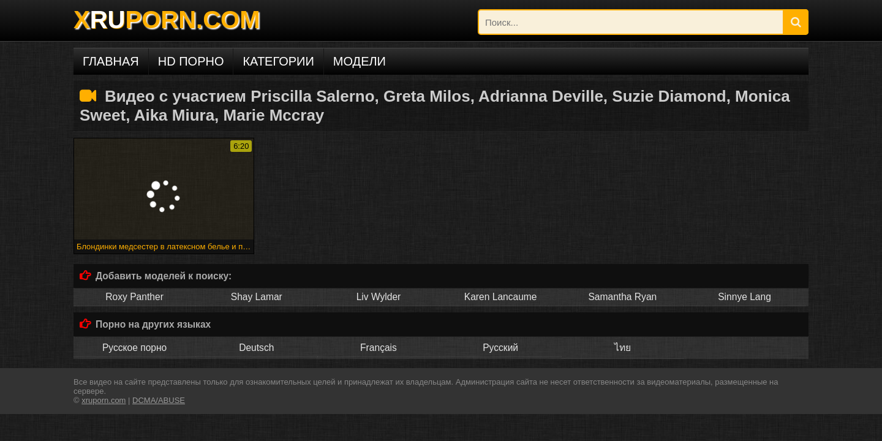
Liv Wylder (378, 297)
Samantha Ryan (622, 297)
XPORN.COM (167, 19)
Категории (278, 61)
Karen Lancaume (500, 297)
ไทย (622, 347)
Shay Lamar (256, 297)
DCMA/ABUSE (158, 400)
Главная (111, 61)
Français (378, 347)
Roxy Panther (134, 297)
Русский (500, 347)
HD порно (191, 61)
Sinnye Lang (744, 297)
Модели (359, 61)
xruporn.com (103, 400)
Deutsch (256, 347)
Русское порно (134, 347)
